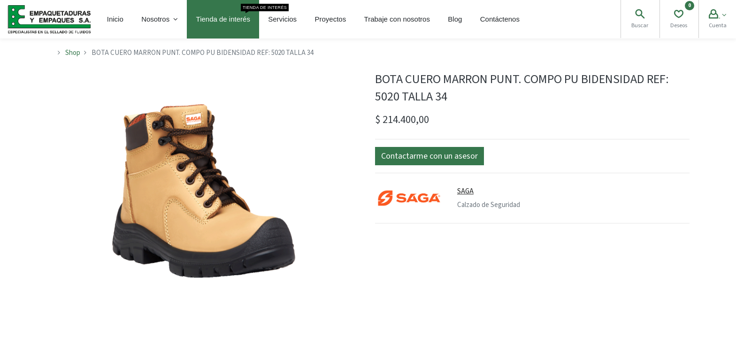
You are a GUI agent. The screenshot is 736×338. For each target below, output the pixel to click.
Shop (72, 53)
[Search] (640, 15)
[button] (429, 156)
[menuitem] (115, 19)
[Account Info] (717, 15)
